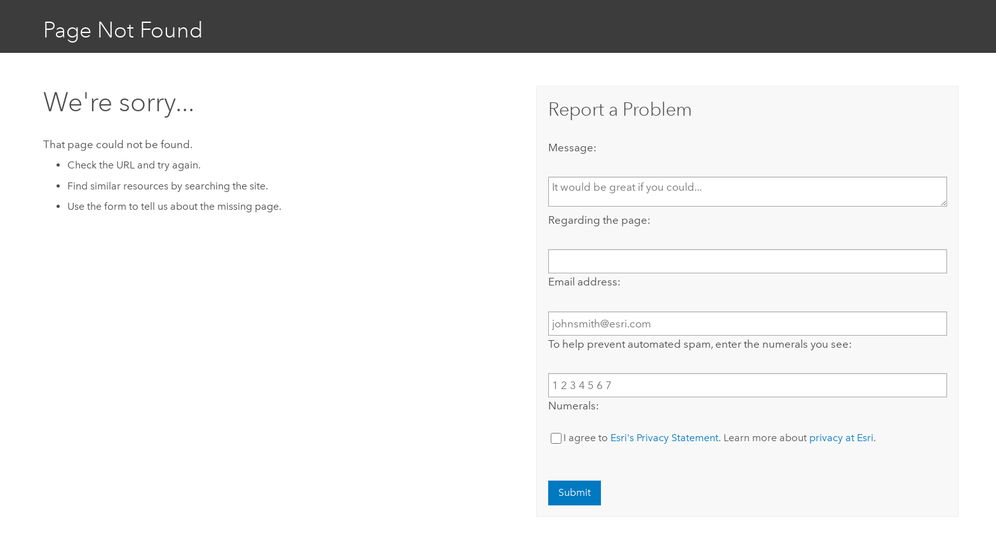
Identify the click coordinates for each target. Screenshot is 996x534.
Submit (574, 492)
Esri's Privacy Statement (664, 438)
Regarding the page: (599, 220)
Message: (572, 147)
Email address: (584, 281)
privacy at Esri (841, 438)
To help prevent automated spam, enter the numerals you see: (700, 344)
